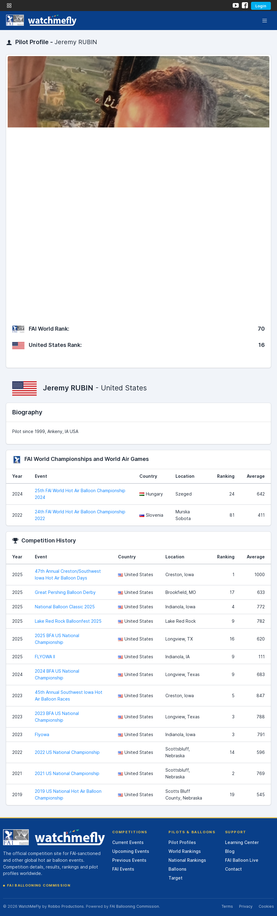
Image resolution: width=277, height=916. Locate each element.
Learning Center (242, 842)
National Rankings (187, 860)
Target (175, 877)
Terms (227, 906)
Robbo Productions (66, 906)
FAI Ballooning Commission (38, 885)
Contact (233, 869)
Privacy (246, 906)
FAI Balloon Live (241, 860)
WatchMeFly (30, 906)
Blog (230, 851)
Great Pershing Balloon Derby (65, 592)
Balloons (177, 869)
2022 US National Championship (67, 752)
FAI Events (123, 869)
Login (260, 5)
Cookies (266, 906)
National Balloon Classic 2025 (65, 606)
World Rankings (184, 851)
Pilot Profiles (182, 842)
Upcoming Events (130, 851)
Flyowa (42, 734)
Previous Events (129, 860)
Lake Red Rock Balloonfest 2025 (68, 621)
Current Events (128, 842)
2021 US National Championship (67, 773)
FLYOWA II (45, 656)
